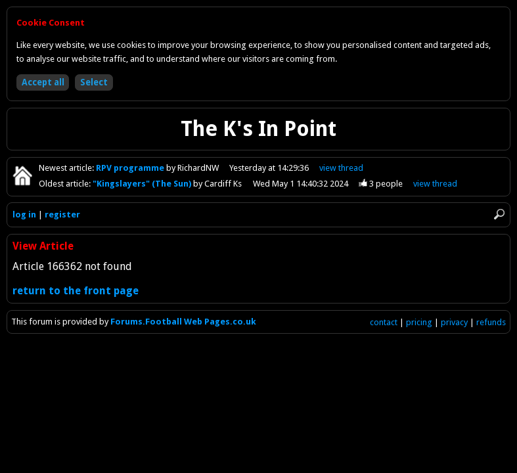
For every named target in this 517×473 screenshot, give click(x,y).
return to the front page (75, 290)
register (62, 214)
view (342, 168)
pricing (419, 322)
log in (24, 214)
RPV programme (131, 168)
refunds (491, 322)
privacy (454, 322)
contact (383, 322)
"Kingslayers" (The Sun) (143, 184)
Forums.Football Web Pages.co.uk (183, 322)
